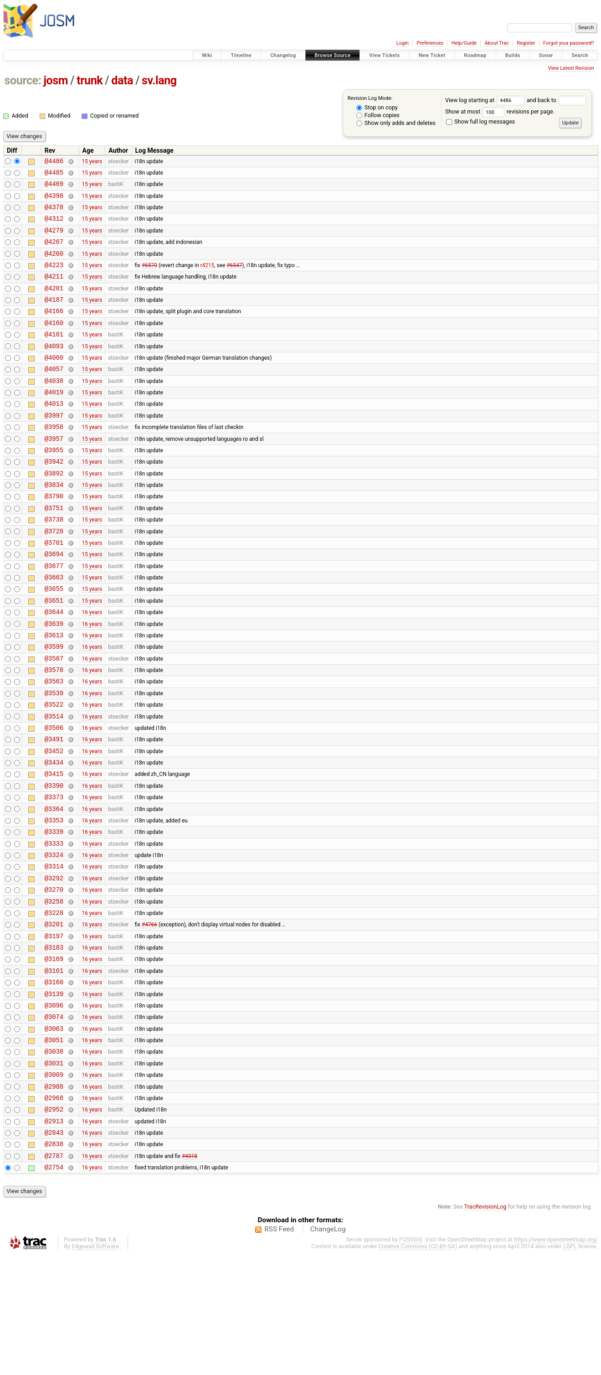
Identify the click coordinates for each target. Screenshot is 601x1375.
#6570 (149, 278)
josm (55, 80)
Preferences (429, 43)
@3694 (54, 601)
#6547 (234, 278)
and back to (556, 100)
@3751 (54, 550)
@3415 (54, 847)
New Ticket (432, 55)
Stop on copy (377, 107)
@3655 (54, 640)
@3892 (54, 511)
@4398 (54, 200)
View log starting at (486, 100)
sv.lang (159, 80)
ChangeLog (328, 1349)
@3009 (54, 1183)
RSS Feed (279, 1349)
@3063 (54, 1132)
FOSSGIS (410, 1359)
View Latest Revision (571, 68)
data (122, 80)
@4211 (54, 291)
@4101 (54, 356)
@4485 (54, 175)
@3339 (54, 912)
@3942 (54, 498)
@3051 (54, 1145)
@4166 (54, 330)
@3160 (54, 1080)
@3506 (54, 795)
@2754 (54, 1287)
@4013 (54, 433)
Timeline (241, 55)
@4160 (54, 343)
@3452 (54, 821)
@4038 (54, 407)
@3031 (54, 1171)
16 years (92, 666)
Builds (512, 55)
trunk (90, 80)
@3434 (54, 834)
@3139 (54, 1093)
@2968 (54, 1209)
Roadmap (475, 55)
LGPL (570, 1366)
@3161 (54, 1067)
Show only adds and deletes (396, 122)
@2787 (54, 1274)
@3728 (54, 576)
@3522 (54, 769)
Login (402, 43)
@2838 (54, 1261)
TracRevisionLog (485, 1326)
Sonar (546, 55)
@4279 (54, 239)
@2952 (54, 1222)
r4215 (207, 278)
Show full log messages (480, 121)
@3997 (54, 446)
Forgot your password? (568, 43)
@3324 (54, 938)
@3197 (54, 1028)
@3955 (54, 485)
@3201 (54, 1015)
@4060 (54, 381)
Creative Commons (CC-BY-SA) (418, 1366)
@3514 (54, 783)
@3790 (54, 536)
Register (526, 43)
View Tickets (384, 55)
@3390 (54, 860)
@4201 (54, 304)
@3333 (54, 925)
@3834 (54, 524)
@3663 (54, 627)
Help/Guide (464, 43)
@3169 (54, 1054)
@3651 (54, 653)
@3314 (54, 950)
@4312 (54, 226)
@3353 (54, 899)
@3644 (54, 666)
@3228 (54, 1002)
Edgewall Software (95, 1366)
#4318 (189, 1274)
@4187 (54, 317)
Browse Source (333, 55)
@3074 (54, 1119)
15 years (92, 162)
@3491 (54, 808)
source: (23, 80)
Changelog (283, 55)
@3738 (54, 562)
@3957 (54, 472)
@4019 (54, 420)
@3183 (54, 1041)
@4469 (54, 187)
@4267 (54, 252)
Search (579, 55)
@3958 (54, 459)
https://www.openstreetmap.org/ (556, 1359)
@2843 (54, 1248)
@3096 (54, 1106)
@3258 (54, 990)
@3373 (54, 873)
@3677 (54, 614)
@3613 (54, 692)
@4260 (54, 265)
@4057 (54, 394)
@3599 (54, 705)
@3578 (54, 731)
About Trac (497, 43)
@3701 (54, 588)
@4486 (54, 162)
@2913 (54, 1235)
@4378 (54, 213)
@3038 (54, 1157)
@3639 (54, 679)
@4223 (54, 278)
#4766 (149, 1016)
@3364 (54, 886)
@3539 (54, 757)
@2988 (54, 1197)
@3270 (54, 976)
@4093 (54, 369)
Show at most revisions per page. (500, 111)
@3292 (54, 964)
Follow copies (378, 115)
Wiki (207, 55)
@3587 (54, 718)
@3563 (54, 743)
